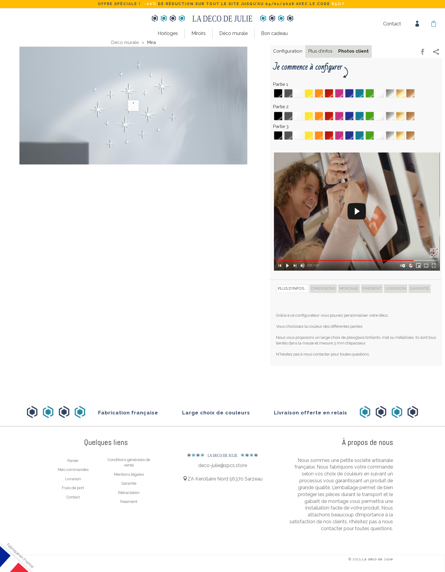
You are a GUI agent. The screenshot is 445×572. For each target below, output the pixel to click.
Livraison (73, 478)
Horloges (168, 33)
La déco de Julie (377, 559)
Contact (392, 24)
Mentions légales (129, 474)
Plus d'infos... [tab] (292, 288)
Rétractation (129, 492)
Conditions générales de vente (129, 462)
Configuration (287, 51)
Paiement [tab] (371, 288)
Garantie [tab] (419, 288)
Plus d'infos (320, 51)
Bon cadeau (274, 33)
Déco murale (233, 33)
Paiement (128, 501)
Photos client (353, 51)
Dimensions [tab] (323, 288)
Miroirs (198, 33)
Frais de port (73, 487)
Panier (73, 460)
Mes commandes (73, 469)
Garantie (128, 483)
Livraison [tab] (395, 288)
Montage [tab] (348, 288)
